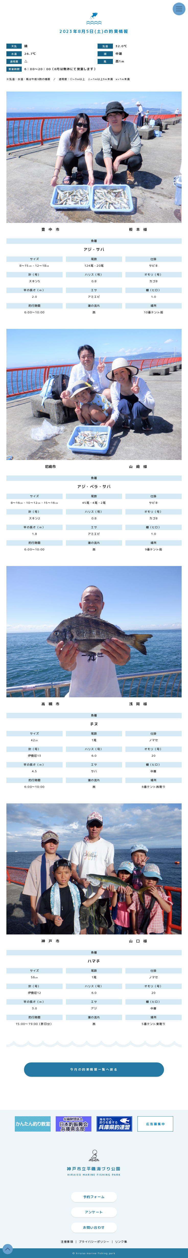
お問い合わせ (94, 1227)
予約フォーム (94, 1197)
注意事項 (67, 1241)
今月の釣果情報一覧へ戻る (94, 1069)
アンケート (94, 1212)
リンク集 (121, 1241)
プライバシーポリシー (94, 1241)
